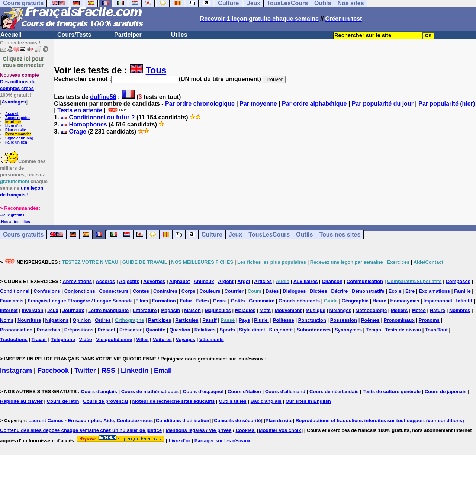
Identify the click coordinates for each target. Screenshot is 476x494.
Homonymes (404, 301)
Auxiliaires (305, 281)
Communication (365, 281)
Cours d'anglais (99, 391)
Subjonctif (281, 330)
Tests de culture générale (392, 391)
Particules (186, 320)
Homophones (88, 124)
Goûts (238, 301)
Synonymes (348, 330)
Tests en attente (79, 110)
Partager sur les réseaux (222, 440)
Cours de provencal (105, 401)
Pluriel (261, 320)
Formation (164, 301)
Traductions (14, 339)
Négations (56, 320)
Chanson (332, 281)
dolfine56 (103, 97)
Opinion (82, 320)
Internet (9, 310)
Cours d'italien (244, 391)
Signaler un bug (19, 138)
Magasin (170, 310)
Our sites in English (308, 401)
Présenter (130, 330)
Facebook (53, 370)
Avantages (13, 102)
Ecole (394, 291)
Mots (265, 310)
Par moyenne (258, 103)
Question (179, 330)
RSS (108, 370)
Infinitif (464, 301)
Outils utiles (232, 401)
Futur (186, 301)
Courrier (233, 291)
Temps (373, 330)
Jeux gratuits (12, 215)
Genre (220, 301)
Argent (226, 281)
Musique (315, 310)
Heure (379, 301)
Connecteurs (114, 291)
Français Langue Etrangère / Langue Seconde (80, 301)
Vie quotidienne (114, 339)
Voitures (162, 339)
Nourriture (29, 320)
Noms (6, 320)
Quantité (155, 330)
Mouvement (288, 310)
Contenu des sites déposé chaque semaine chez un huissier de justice (81, 430)
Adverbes (154, 281)
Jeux (235, 234)
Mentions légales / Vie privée (199, 430)
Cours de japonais (446, 391)
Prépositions (79, 330)
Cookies (244, 430)
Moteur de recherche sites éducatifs (173, 401)
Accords (105, 281)
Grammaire (261, 301)
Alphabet (179, 281)
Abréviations (77, 281)
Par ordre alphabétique (314, 103)
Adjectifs (129, 281)
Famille (462, 291)
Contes (141, 291)
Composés (458, 281)
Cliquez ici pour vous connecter (23, 61)
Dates (272, 291)
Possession (343, 320)
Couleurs (209, 291)
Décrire (339, 291)
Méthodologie (371, 310)
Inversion (33, 310)
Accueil (11, 35)
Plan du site (15, 130)
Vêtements (211, 339)
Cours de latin (63, 401)
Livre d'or (13, 126)
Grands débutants (299, 301)
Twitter (85, 370)
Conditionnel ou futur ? (102, 117)
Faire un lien (16, 142)
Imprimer (13, 122)
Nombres (459, 310)
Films (141, 301)
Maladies (245, 310)
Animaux (204, 281)
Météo (419, 310)
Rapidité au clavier (21, 401)
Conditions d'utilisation (182, 420)
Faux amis (12, 301)
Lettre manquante (108, 310)
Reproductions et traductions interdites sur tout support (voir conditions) (380, 420)
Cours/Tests (74, 35)
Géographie (355, 301)
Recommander (18, 134)
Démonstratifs (368, 291)
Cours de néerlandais (333, 391)
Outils (304, 234)
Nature (437, 310)
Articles (263, 281)
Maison (192, 310)
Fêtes (202, 301)
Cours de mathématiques (150, 391)
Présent (106, 330)
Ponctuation (312, 320)
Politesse (283, 320)
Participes (159, 320)
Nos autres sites (15, 222)
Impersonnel (437, 301)
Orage (77, 131)
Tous (156, 70)
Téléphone (63, 339)
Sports (227, 330)
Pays (244, 320)
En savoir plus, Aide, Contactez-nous (110, 420)
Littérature (145, 310)
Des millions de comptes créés (19, 81)
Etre (410, 291)
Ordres (103, 320)
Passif (209, 320)
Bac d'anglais (266, 401)
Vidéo (85, 339)
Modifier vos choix (280, 430)
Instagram (16, 370)
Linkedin (134, 370)
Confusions (46, 291)
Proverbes (48, 330)
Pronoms (429, 320)
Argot (243, 281)
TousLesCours (269, 234)
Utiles (179, 35)
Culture (212, 234)
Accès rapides (17, 118)
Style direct (252, 330)
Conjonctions (79, 291)
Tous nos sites (339, 234)
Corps (188, 291)
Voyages (186, 339)
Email (163, 370)
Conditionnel (14, 291)
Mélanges (340, 310)
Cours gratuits (23, 234)
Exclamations (434, 291)
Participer (128, 35)
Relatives (205, 330)
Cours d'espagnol (203, 391)
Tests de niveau (403, 330)
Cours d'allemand (285, 391)
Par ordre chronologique (200, 103)
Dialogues (294, 291)
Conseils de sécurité (237, 420)
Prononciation (16, 330)
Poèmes (370, 320)
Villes (142, 339)
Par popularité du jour (383, 103)
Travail (39, 339)
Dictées (318, 291)
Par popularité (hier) (446, 103)
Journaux (73, 310)
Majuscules (218, 310)
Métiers (399, 310)
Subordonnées (314, 330)
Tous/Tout (436, 330)
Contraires (165, 291)
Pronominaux (399, 320)
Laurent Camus (46, 420)
